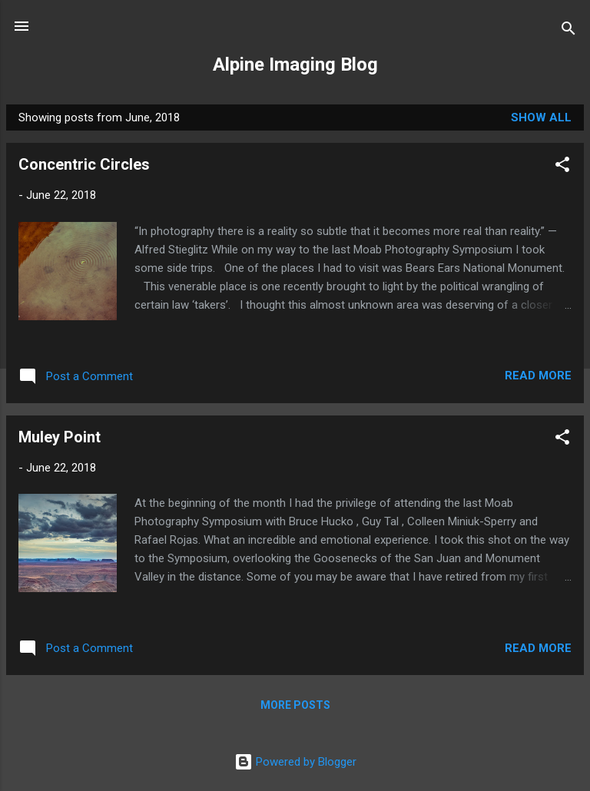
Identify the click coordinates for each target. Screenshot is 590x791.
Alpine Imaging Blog (295, 64)
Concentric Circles (84, 164)
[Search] (568, 31)
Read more (538, 375)
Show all (541, 117)
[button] (562, 167)
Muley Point (59, 437)
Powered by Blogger (295, 762)
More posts (295, 705)
